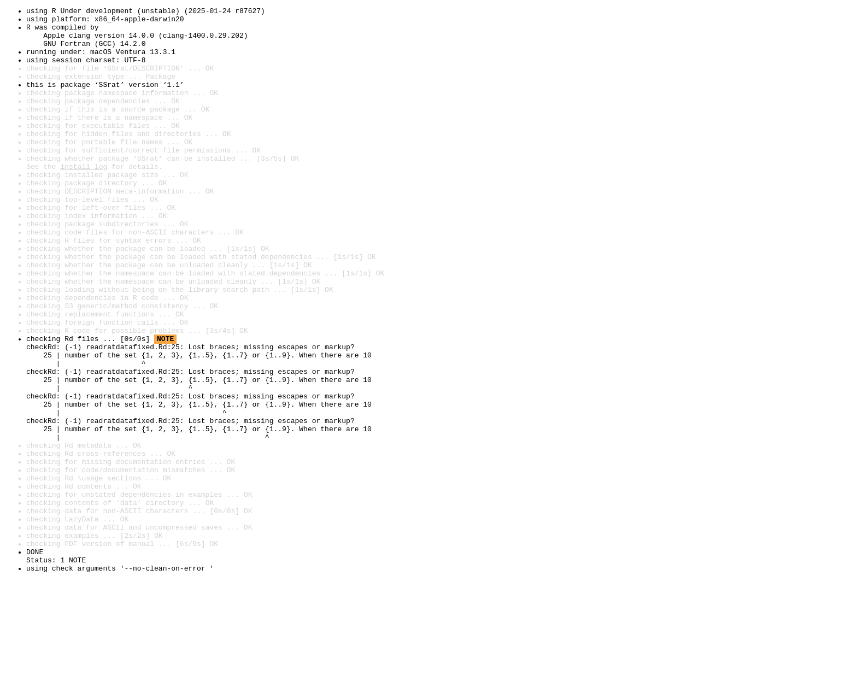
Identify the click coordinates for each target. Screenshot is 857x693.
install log (83, 199)
